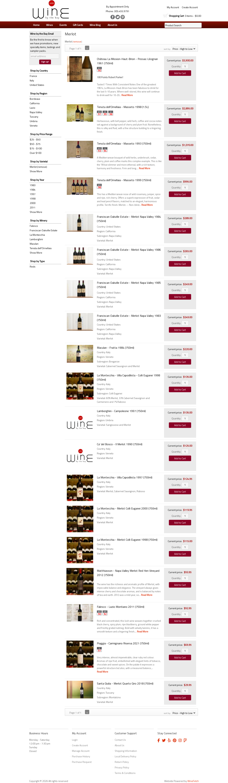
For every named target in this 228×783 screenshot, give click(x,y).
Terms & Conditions (125, 773)
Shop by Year (37, 180)
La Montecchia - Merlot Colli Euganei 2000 (127, 508)
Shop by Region (38, 93)
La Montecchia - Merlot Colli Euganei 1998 (127, 539)
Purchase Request (82, 762)
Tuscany (34, 116)
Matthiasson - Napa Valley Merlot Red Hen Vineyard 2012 (128, 573)
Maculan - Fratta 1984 (115, 347)
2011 (32, 207)
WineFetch (193, 781)
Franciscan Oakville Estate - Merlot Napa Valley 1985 (129, 285)
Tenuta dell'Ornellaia (40, 248)
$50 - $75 (35, 144)
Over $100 (35, 153)
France (33, 76)
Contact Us (120, 740)
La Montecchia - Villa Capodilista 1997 (124, 477)
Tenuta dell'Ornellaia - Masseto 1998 (123, 107)
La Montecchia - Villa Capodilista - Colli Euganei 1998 (128, 377)
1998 (32, 198)
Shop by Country (39, 70)
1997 (32, 194)
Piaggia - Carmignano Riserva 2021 (123, 643)
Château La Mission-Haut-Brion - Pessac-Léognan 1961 (127, 61)
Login (75, 740)
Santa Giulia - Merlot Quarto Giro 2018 (125, 683)
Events (63, 25)
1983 (32, 185)
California (35, 103)
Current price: (174, 60)
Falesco (34, 226)
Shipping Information (126, 751)
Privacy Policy (122, 767)
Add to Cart (180, 73)
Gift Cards (78, 25)
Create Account (190, 7)
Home (36, 25)
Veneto (34, 125)
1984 (32, 189)
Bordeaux (35, 99)
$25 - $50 (35, 139)
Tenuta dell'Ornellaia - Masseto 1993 (124, 143)
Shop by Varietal (39, 161)
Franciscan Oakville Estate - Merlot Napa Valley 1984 (129, 218)
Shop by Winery (38, 220)
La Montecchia (37, 235)
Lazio (32, 108)
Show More (36, 171)
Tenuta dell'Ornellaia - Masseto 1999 (124, 180)
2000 (32, 203)
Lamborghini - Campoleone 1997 (121, 411)
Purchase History (81, 756)
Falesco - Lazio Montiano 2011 (120, 607)
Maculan (34, 244)
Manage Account (80, 751)
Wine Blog (94, 25)
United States (37, 85)
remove (77, 41)
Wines (49, 25)
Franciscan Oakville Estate (43, 230)
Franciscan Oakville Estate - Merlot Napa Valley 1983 (129, 318)
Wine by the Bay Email (42, 34)
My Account (173, 7)
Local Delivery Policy (125, 756)
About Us (111, 25)
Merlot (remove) (38, 167)
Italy (32, 80)
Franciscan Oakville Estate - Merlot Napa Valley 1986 (129, 251)
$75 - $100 (36, 148)
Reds (32, 266)
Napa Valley (36, 112)
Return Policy (122, 762)
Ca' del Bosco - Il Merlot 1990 (119, 444)
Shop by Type (37, 261)
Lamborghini (36, 239)
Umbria (33, 121)
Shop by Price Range (41, 134)
